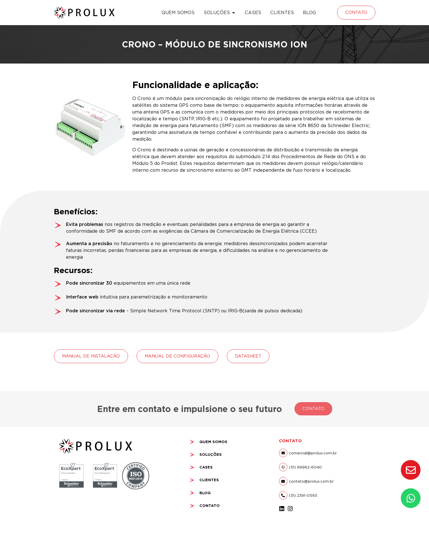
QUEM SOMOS (213, 442)
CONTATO (209, 506)
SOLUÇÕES (210, 454)
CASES (206, 467)
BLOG (205, 493)
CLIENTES (209, 480)
